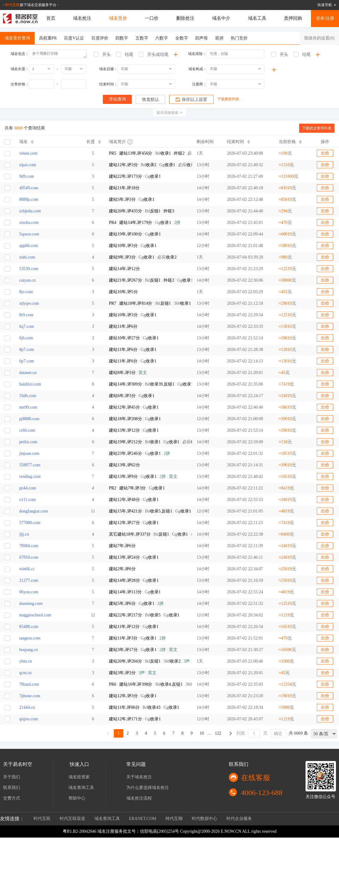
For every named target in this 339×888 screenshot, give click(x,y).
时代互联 (12, 5)
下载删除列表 (229, 99)
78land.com (29, 684)
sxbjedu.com (30, 211)
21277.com (28, 580)
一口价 (152, 18)
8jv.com (26, 292)
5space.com (29, 234)
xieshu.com (29, 222)
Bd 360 (148, 661)
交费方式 (11, 798)
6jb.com (26, 338)
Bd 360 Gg (148, 303)
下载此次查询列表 (316, 128)
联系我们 (11, 787)
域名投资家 (79, 777)
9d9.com (26, 176)
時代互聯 (174, 818)
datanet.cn (28, 372)
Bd (141, 211)
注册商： (199, 84)
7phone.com (29, 696)
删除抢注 (185, 18)
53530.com (28, 268)
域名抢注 (82, 18)
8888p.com (28, 199)
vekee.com (28, 153)
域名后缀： (108, 69)
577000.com (29, 522)
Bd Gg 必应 (148, 165)
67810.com (28, 557)
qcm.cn (25, 672)
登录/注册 (325, 18)
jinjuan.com (29, 453)
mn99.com (28, 407)
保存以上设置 (192, 99)
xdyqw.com (29, 303)
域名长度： (20, 69)
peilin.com (28, 442)
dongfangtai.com (33, 511)
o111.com (27, 499)
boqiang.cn (28, 649)
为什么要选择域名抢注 (147, 787)
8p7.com (26, 349)
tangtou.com (29, 638)
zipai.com (27, 165)
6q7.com (26, 326)
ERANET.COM (142, 818)
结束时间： (108, 84)
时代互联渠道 (72, 818)
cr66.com (27, 430)
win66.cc (27, 569)
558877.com (29, 465)
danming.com (31, 603)
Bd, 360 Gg (148, 684)
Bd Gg (148, 280)
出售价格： (20, 84)
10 (202, 733)
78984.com (28, 545)
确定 (278, 733)
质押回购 (293, 18)
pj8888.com (29, 419)
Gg (135, 176)
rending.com (29, 476)
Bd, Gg (148, 384)
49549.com (28, 188)
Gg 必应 (142, 257)
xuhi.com (27, 257)
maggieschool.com (35, 615)
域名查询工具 (81, 787)
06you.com (28, 592)
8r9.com (26, 315)
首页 (50, 18)
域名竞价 (118, 18)
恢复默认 (150, 99)
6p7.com (26, 361)
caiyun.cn (27, 280)
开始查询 (117, 99)
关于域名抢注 (139, 777)
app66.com (28, 245)
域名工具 (257, 18)
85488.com (28, 626)
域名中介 (221, 18)
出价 (325, 153)
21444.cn (27, 707)
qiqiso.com (28, 719)
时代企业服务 (239, 818)
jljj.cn (24, 534)
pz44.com (27, 488)
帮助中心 (77, 798)
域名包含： (20, 54)
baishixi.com (30, 384)
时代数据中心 (204, 818)
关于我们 (11, 777)
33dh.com (27, 395)
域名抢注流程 (139, 798)
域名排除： (197, 54)
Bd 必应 (148, 153)
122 (218, 733)
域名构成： (197, 69)
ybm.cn (25, 661)
